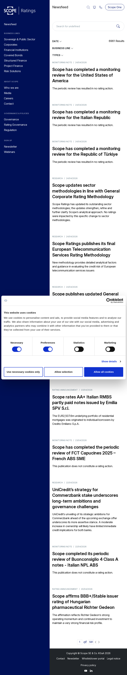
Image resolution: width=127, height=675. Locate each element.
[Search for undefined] (88, 26)
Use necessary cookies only (23, 371)
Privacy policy (88, 665)
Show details (109, 361)
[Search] (118, 26)
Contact (60, 658)
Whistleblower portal (93, 658)
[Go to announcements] (19, 11)
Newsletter (73, 658)
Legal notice (113, 658)
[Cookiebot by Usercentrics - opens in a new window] (108, 300)
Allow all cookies (104, 371)
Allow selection (63, 371)
